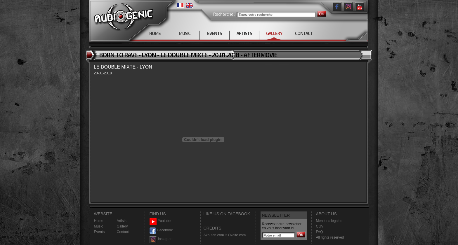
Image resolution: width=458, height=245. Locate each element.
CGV (320, 226)
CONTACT (304, 33)
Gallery (122, 226)
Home (98, 221)
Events (99, 232)
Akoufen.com (214, 235)
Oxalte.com (237, 235)
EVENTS (214, 33)
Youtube (160, 221)
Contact (123, 232)
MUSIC (184, 33)
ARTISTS (244, 33)
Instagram (162, 239)
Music (98, 226)
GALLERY (274, 33)
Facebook (161, 230)
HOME (155, 33)
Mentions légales (329, 221)
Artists (121, 221)
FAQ (319, 232)
